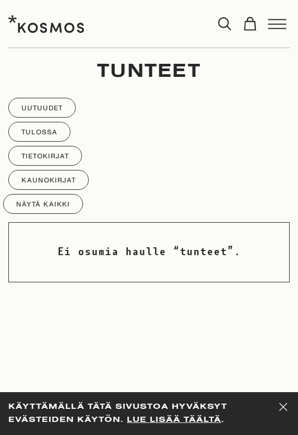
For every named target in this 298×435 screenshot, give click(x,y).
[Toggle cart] (250, 24)
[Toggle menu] (277, 24)
